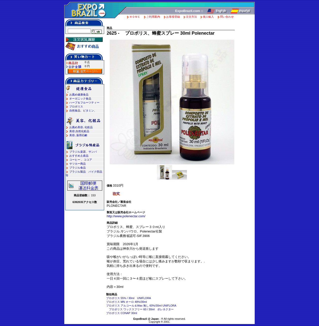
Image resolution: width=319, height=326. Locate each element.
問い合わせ (227, 16)
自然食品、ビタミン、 (83, 110)
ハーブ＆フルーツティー (84, 102)
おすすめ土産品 (78, 155)
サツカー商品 (77, 163)
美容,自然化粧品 (79, 131)
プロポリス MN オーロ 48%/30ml (126, 301)
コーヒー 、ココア (80, 159)
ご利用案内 (153, 16)
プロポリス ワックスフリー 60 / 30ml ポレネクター (140, 309)
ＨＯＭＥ (134, 16)
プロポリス (76, 106)
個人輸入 (208, 16)
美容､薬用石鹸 (78, 135)
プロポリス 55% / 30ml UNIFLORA (128, 298)
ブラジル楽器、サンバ (83, 151)
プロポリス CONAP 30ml (121, 313)
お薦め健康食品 (78, 94)
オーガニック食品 (80, 98)
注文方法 (191, 16)
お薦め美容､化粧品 (81, 127)
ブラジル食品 (77, 167)
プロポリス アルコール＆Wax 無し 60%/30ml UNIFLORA (141, 305)
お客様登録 (173, 16)
